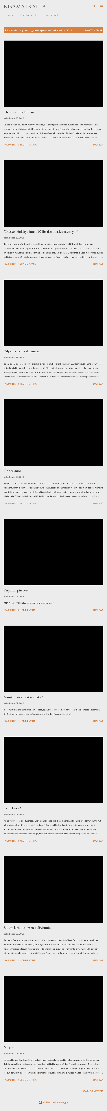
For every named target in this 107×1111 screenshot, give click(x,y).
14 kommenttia (27, 383)
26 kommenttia (27, 264)
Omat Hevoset (49, 15)
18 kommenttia (27, 840)
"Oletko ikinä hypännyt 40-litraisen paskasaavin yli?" (41, 231)
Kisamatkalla (25, 6)
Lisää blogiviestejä (92, 1091)
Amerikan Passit (26, 15)
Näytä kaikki (93, 30)
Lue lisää (98, 144)
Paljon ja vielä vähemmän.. (22, 351)
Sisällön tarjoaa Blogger (54, 1102)
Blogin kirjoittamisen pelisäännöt (27, 927)
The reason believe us (19, 112)
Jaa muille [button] (10, 144)
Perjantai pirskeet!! (17, 590)
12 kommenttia (27, 144)
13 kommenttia (27, 503)
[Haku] (94, 5)
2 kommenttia (26, 721)
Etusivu (7, 15)
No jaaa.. (10, 1047)
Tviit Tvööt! (12, 808)
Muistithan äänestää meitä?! (23, 697)
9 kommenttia (26, 960)
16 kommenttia (27, 1080)
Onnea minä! (13, 470)
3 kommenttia (26, 610)
